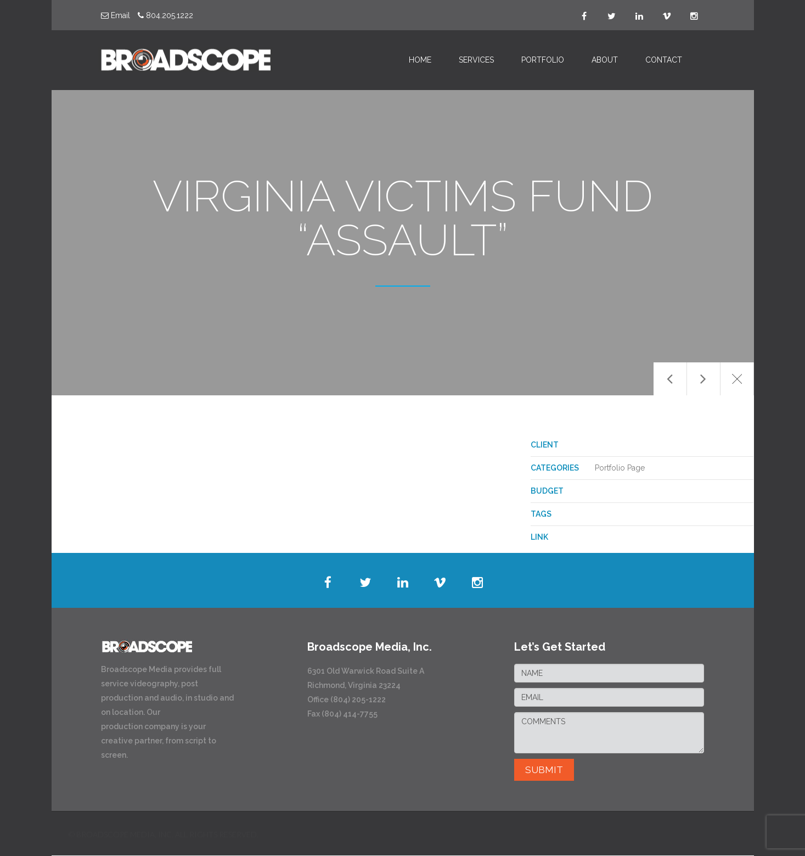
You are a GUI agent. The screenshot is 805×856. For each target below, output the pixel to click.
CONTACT (663, 59)
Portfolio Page (620, 467)
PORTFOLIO (542, 59)
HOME (420, 59)
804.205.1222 (165, 15)
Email (115, 15)
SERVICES (476, 59)
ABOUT (605, 59)
